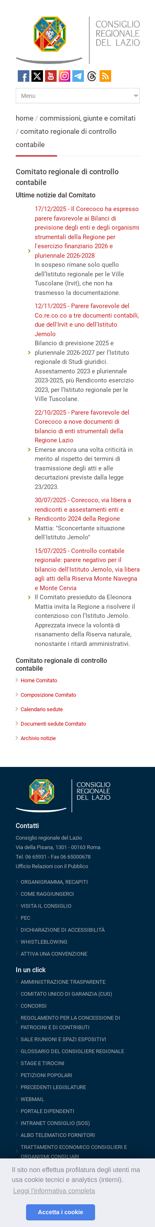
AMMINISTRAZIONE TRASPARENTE (63, 982)
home (24, 118)
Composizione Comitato (48, 695)
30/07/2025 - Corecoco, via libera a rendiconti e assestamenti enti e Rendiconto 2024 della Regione (83, 509)
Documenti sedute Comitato (53, 724)
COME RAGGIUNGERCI (47, 894)
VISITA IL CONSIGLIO (46, 906)
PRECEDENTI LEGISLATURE (53, 1087)
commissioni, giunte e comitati (88, 118)
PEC (25, 918)
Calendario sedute (42, 709)
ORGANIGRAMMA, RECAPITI (54, 882)
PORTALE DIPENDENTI (47, 1111)
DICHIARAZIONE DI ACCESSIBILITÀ (63, 930)
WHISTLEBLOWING (44, 942)
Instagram (64, 76)
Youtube (51, 76)
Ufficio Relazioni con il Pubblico (52, 866)
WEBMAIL (32, 1099)
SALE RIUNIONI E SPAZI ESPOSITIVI (63, 1039)
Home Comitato (39, 680)
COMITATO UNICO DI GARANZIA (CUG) (66, 994)
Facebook (23, 76)
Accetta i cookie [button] (60, 1212)
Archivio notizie (38, 738)
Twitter (37, 76)
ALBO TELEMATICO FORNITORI (58, 1135)
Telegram (78, 76)
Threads (92, 76)
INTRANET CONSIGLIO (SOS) (55, 1123)
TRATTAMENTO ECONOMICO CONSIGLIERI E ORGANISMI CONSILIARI (74, 1152)
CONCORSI (34, 1006)
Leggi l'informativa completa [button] (54, 1190)
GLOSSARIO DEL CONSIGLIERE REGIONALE (72, 1051)
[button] (17, 1212)
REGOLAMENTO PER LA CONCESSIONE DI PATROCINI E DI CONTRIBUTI (70, 1022)
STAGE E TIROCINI (42, 1063)
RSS (105, 76)
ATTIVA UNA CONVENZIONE (54, 954)
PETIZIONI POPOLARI (46, 1075)
